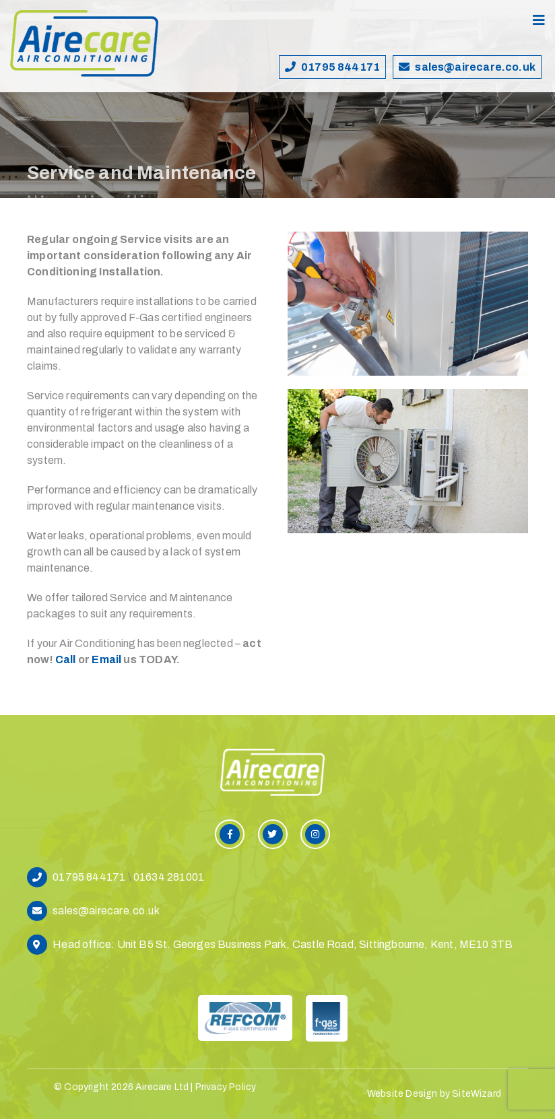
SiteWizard (476, 1094)
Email (106, 659)
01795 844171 (340, 67)
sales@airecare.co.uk (475, 67)
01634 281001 (168, 877)
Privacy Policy (226, 1087)
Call (65, 659)
